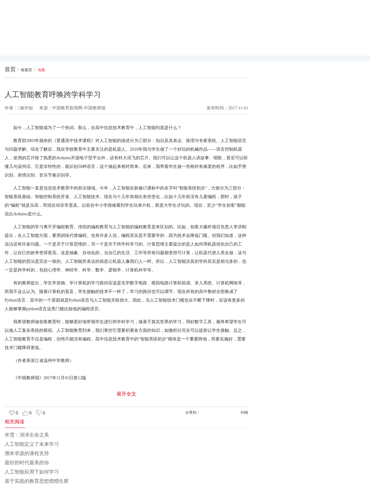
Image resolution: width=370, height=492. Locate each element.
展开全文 (126, 393)
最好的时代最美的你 (27, 462)
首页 (10, 69)
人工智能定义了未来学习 (32, 444)
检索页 (26, 70)
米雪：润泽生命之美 (27, 434)
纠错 (244, 412)
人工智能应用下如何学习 (32, 471)
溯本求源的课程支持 (27, 453)
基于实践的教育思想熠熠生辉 (37, 481)
